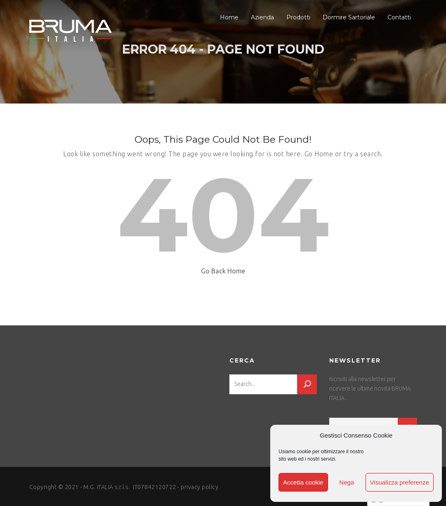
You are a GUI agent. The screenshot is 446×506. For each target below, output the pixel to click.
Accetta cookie (303, 482)
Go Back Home (223, 271)
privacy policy (199, 487)
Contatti (399, 17)
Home (229, 17)
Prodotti (298, 17)
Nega (346, 482)
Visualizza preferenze (399, 482)
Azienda (262, 17)
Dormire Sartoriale (349, 17)
